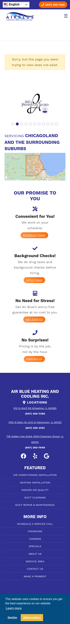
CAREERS (35, 538)
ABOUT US (34, 553)
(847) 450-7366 (53, 4)
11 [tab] (57, 124)
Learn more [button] (14, 608)
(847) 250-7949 (35, 447)
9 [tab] (48, 124)
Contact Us (34, 358)
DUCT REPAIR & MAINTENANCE (35, 504)
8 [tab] (44, 124)
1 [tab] (13, 124)
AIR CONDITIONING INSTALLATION (35, 475)
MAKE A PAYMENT (35, 576)
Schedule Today (34, 235)
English (11, 5)
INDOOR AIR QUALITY (35, 489)
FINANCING (35, 531)
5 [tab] (31, 124)
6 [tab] (35, 124)
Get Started (34, 319)
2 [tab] (17, 124)
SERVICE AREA (35, 561)
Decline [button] (12, 617)
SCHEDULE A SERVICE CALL (35, 523)
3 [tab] (22, 124)
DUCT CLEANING (35, 497)
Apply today (34, 280)
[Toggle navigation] (65, 16)
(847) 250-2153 (35, 427)
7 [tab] (39, 124)
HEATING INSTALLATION (35, 482)
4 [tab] (26, 124)
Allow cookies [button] (32, 617)
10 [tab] (52, 124)
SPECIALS (35, 546)
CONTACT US (35, 568)
